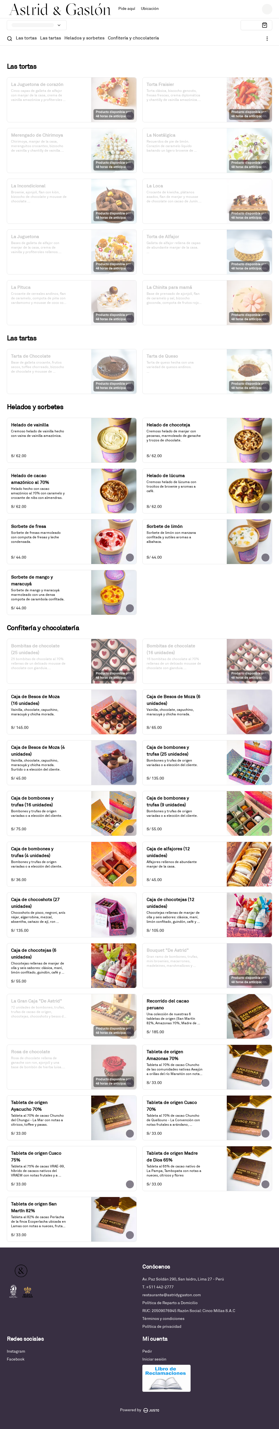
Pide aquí (126, 9)
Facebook (16, 1359)
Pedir (147, 1351)
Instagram (16, 1351)
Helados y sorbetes (84, 38)
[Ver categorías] (267, 39)
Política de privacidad (161, 1327)
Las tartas (50, 38)
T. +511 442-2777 (158, 1287)
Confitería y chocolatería (133, 38)
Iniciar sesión (154, 1359)
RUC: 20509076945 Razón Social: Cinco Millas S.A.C (188, 1311)
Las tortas (26, 38)
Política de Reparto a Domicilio (170, 1303)
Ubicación (150, 9)
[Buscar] (9, 38)
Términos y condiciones (163, 1319)
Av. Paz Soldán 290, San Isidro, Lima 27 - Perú (183, 1279)
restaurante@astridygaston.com (171, 1295)
